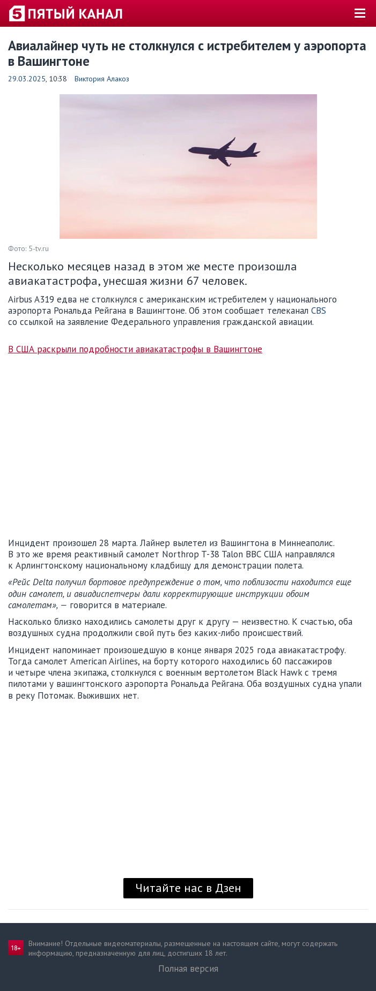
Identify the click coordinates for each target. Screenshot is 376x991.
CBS (318, 310)
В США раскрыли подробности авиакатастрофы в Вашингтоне (135, 349)
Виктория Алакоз (102, 79)
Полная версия (188, 968)
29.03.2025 (27, 79)
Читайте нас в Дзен (188, 887)
